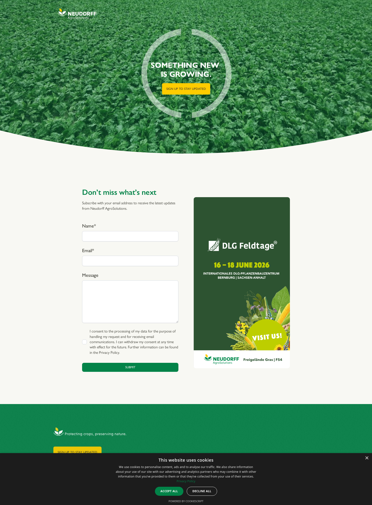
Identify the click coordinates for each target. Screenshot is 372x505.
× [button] (366, 458)
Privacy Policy (109, 352)
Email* (88, 250)
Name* (89, 226)
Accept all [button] (169, 491)
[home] (77, 14)
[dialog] (186, 479)
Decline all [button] (201, 491)
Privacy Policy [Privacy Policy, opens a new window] (186, 481)
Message (90, 275)
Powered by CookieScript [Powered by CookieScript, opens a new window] (186, 501)
